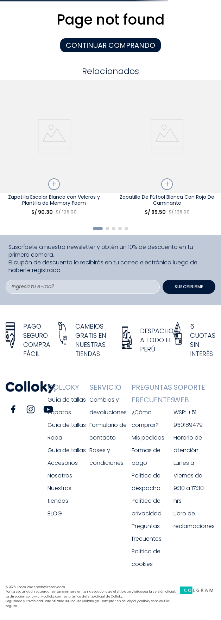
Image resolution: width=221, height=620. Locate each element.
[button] (98, 228)
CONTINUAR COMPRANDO (110, 45)
